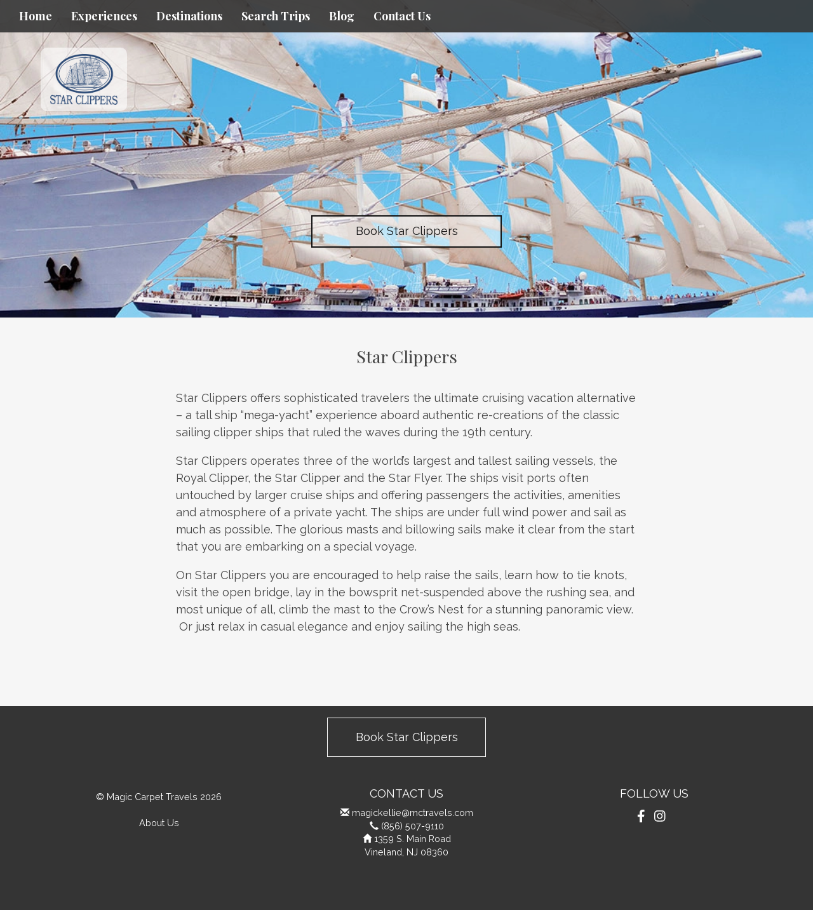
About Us (159, 822)
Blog (341, 15)
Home (35, 15)
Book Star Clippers (407, 231)
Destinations (189, 15)
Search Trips (275, 15)
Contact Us (402, 15)
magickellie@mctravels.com (412, 812)
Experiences (104, 15)
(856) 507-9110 (412, 825)
